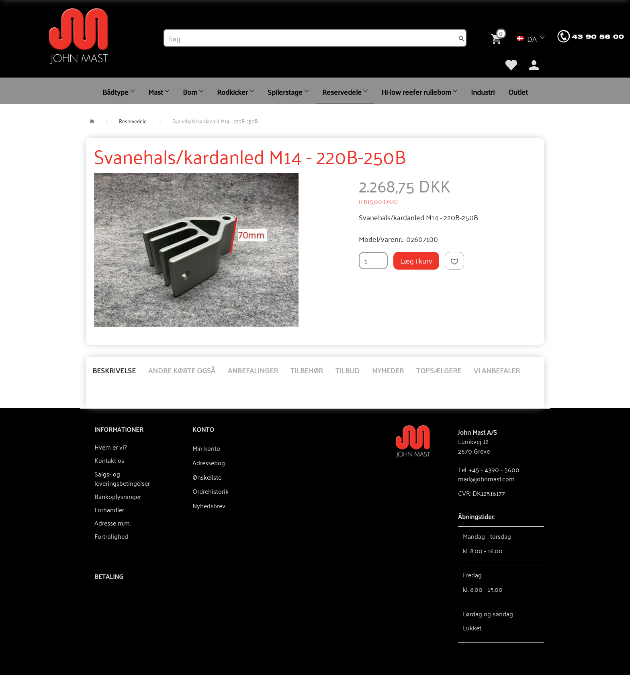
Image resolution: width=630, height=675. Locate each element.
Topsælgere (438, 370)
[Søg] (461, 38)
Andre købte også (181, 370)
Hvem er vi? (110, 446)
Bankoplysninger (117, 496)
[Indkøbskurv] (498, 38)
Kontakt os (109, 460)
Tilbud (347, 370)
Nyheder (388, 370)
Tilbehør (306, 370)
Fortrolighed (111, 536)
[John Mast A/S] (412, 440)
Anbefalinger (253, 370)
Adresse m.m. (112, 522)
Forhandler (109, 509)
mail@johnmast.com (486, 478)
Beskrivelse (114, 370)
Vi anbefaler (497, 370)
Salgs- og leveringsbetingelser (122, 478)
